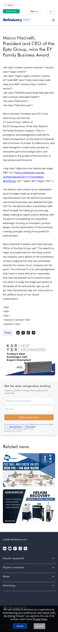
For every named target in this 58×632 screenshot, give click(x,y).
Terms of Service (15, 426)
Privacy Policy (30, 426)
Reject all (39, 626)
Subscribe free (29, 417)
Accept (20, 626)
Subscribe (11, 11)
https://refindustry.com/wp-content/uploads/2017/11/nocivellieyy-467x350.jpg (24, 177)
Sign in (33, 11)
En (50, 11)
